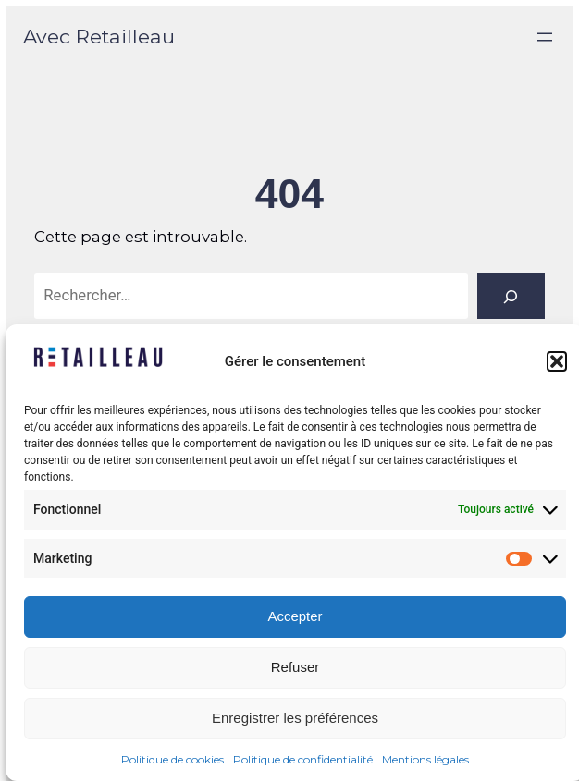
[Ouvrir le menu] (545, 37)
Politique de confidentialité (303, 759)
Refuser (295, 667)
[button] (557, 361)
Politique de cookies (172, 759)
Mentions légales (425, 759)
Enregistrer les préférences (295, 718)
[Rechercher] (511, 296)
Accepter (294, 616)
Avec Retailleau (99, 36)
